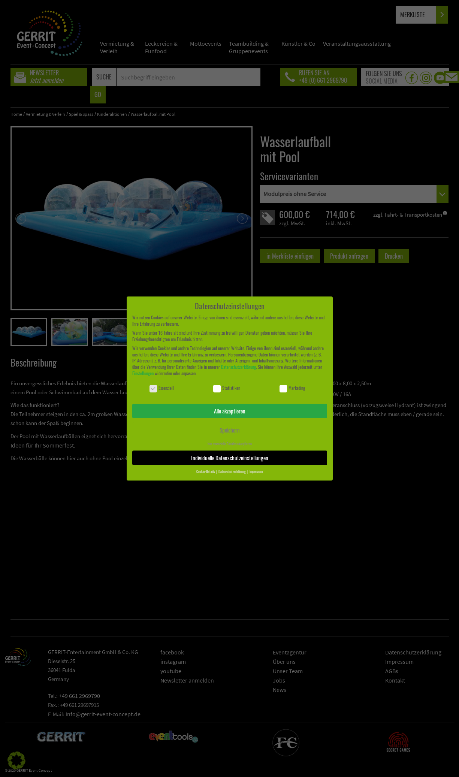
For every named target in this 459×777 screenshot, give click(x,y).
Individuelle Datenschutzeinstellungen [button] (229, 458)
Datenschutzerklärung (238, 367)
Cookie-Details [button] (205, 471)
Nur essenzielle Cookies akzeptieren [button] (230, 443)
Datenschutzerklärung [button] (232, 471)
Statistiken (226, 388)
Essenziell (162, 388)
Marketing (292, 388)
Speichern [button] (230, 430)
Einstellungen (143, 373)
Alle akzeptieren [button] (229, 411)
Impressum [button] (256, 471)
